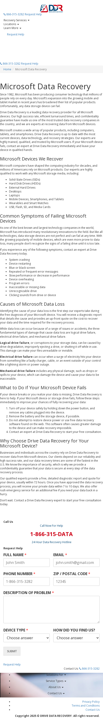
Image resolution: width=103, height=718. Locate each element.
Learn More (12, 28)
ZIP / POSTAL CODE (71, 573)
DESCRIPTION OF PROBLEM (28, 592)
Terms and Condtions (86, 705)
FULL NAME (15, 554)
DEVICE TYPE (15, 630)
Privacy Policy (91, 702)
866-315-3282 (14, 14)
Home (7, 69)
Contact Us (93, 710)
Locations (11, 24)
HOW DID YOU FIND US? (74, 630)
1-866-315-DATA (51, 534)
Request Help (33, 14)
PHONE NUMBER (19, 573)
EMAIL (60, 554)
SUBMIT (12, 651)
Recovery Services (16, 20)
